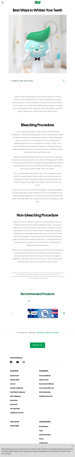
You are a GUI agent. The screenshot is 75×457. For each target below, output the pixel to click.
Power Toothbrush (45, 375)
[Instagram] (25, 362)
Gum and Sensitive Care (46, 388)
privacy (41, 439)
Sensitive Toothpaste (16, 388)
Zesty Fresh (13, 404)
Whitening (32, 333)
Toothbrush (43, 371)
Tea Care (12, 384)
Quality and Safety (45, 435)
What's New (14, 426)
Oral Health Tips (22, 333)
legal (41, 430)
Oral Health (14, 422)
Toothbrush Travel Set (45, 396)
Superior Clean (43, 380)
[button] (72, 446)
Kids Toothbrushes (45, 392)
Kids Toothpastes (15, 396)
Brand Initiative (43, 426)
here (9, 453)
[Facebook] (12, 362)
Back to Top (37, 345)
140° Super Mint (15, 408)
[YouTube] (18, 362)
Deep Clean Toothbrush (46, 384)
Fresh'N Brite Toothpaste (17, 392)
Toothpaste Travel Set (16, 413)
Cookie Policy (43, 443)
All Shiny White (14, 380)
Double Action (14, 375)
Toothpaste (14, 371)
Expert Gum (14, 400)
